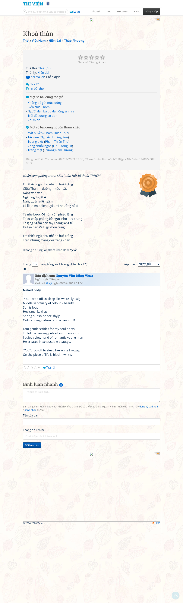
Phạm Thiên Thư (56, 129)
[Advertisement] (42, 572)
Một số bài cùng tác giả (44, 94)
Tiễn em (33, 134)
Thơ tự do (45, 65)
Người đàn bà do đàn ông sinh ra (51, 108)
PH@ (49, 385)
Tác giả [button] (96, 11)
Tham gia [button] (122, 11)
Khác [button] (137, 11)
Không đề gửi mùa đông (45, 99)
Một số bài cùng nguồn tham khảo (53, 124)
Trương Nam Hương (58, 147)
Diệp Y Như (45, 156)
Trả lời (34, 81)
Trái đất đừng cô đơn (42, 112)
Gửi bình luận (32, 546)
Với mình (34, 116)
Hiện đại (43, 69)
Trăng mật (35, 147)
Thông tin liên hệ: (34, 531)
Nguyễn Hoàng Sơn (54, 134)
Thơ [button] (108, 11)
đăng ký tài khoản (149, 508)
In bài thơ (37, 85)
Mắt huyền (35, 129)
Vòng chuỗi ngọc (39, 142)
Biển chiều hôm (39, 103)
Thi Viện (33, 4)
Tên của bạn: (31, 517)
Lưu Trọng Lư (62, 142)
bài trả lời (35, 73)
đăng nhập (30, 511)
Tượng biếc (35, 138)
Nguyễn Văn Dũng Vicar (74, 377)
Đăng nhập (152, 11)
